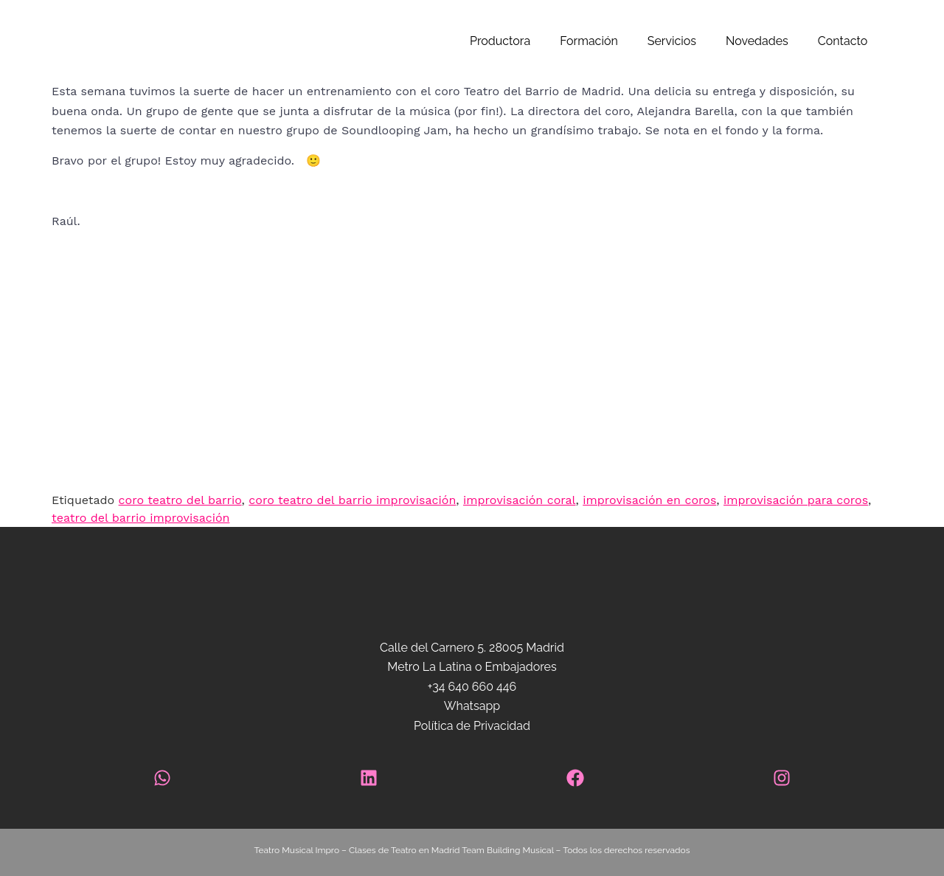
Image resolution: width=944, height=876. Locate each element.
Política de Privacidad (472, 726)
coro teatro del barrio (180, 500)
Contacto (842, 41)
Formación (589, 41)
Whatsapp (472, 706)
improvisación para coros (795, 500)
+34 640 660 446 (472, 687)
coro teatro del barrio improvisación (352, 500)
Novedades (757, 41)
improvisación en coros (649, 500)
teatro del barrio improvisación (140, 518)
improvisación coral (519, 500)
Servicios (672, 41)
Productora (500, 41)
